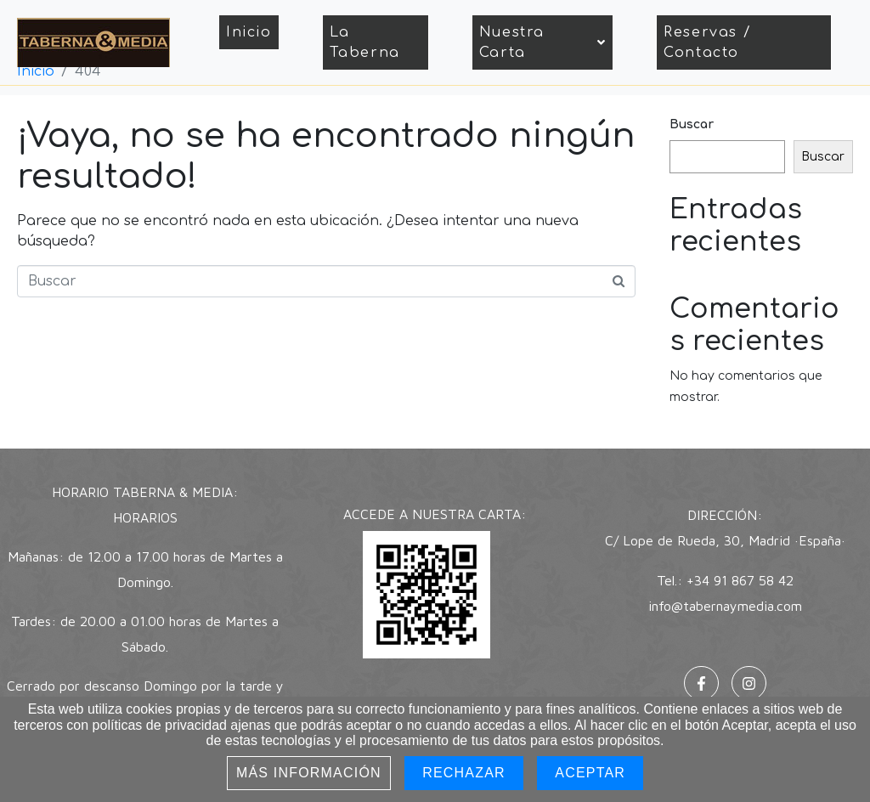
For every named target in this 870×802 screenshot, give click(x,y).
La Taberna (365, 42)
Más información (308, 772)
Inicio (249, 32)
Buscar (691, 124)
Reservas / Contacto (707, 42)
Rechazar (464, 772)
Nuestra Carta (543, 42)
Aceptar (590, 772)
